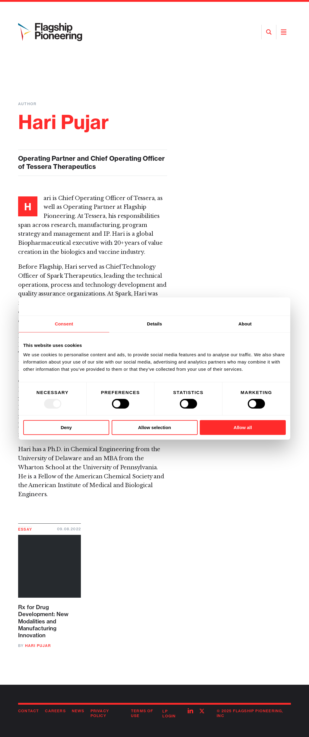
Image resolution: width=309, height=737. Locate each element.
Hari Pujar (38, 645)
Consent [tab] (64, 323)
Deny (66, 427)
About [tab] (245, 323)
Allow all (243, 427)
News (78, 711)
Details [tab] (154, 323)
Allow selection (154, 427)
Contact (28, 711)
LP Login (169, 714)
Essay (25, 529)
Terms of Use (142, 713)
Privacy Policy (100, 713)
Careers (55, 711)
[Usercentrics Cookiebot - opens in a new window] (259, 306)
